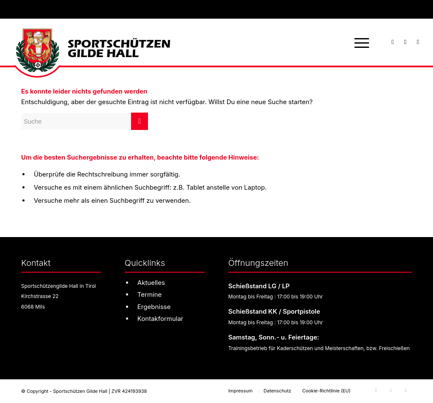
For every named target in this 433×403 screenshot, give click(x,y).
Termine (149, 294)
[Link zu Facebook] (392, 42)
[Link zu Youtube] (418, 42)
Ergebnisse (154, 307)
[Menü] (359, 42)
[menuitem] (359, 42)
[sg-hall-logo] (90, 42)
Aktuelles (151, 283)
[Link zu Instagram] (405, 42)
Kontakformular (160, 319)
